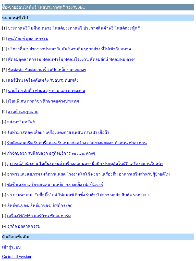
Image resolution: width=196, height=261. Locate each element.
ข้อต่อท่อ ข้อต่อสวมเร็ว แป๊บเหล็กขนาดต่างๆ (47, 70)
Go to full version (16, 256)
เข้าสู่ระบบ (11, 247)
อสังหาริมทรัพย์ (21, 122)
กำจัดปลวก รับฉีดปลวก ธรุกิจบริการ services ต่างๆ (51, 153)
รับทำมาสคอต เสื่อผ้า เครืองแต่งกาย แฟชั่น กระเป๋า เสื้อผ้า (58, 132)
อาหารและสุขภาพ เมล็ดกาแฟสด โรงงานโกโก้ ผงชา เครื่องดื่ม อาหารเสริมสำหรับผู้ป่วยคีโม (88, 174)
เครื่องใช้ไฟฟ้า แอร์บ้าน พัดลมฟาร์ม (39, 216)
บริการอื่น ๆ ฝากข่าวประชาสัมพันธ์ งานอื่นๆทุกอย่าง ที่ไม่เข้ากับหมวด (69, 49)
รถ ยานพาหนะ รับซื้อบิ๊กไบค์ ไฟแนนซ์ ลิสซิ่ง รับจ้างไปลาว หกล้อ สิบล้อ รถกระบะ (78, 195)
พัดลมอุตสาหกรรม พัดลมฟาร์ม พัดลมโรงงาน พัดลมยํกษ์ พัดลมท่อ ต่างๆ (72, 59)
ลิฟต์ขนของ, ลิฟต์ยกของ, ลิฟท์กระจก (39, 205)
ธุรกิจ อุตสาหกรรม (24, 226)
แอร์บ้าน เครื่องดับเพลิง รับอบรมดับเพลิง (43, 80)
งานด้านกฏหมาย (23, 111)
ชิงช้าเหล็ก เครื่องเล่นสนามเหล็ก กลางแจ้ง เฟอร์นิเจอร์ (55, 184)
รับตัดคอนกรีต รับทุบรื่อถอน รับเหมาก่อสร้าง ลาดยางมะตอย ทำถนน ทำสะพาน (77, 143)
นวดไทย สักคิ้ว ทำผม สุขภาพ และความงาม (46, 91)
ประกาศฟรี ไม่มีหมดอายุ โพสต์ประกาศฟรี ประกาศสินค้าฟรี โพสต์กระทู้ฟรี (74, 28)
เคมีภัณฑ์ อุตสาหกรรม (28, 38)
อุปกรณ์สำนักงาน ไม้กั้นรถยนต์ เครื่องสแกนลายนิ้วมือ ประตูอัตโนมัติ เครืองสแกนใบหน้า (85, 164)
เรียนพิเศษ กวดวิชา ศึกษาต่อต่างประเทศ (43, 101)
